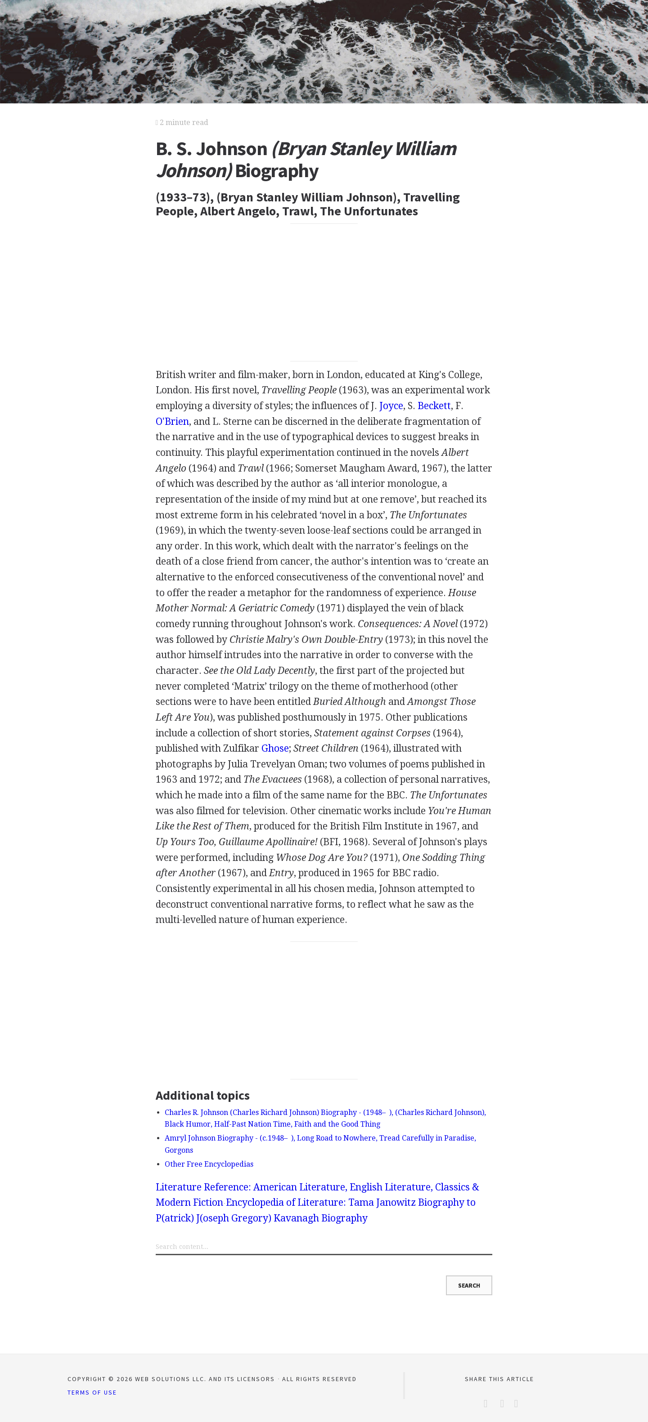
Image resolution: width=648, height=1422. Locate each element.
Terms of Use (92, 1392)
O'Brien (172, 421)
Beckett (434, 405)
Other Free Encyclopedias (209, 1164)
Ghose (275, 748)
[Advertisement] (324, 293)
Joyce (391, 405)
